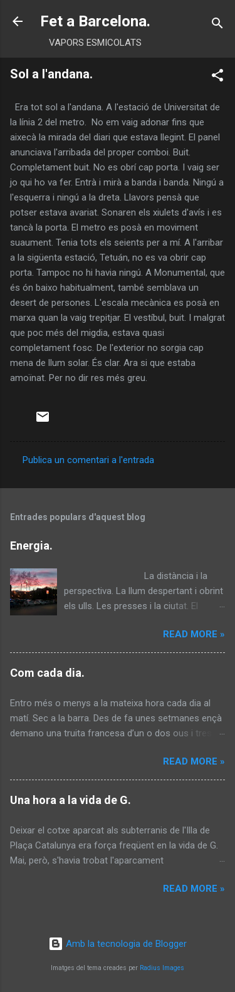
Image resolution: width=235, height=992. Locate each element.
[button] (217, 77)
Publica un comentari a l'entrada (88, 460)
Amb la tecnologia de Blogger (117, 943)
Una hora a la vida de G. (70, 800)
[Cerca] (217, 25)
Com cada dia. (47, 672)
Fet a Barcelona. (95, 21)
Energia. (31, 545)
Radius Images (162, 968)
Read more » (194, 634)
